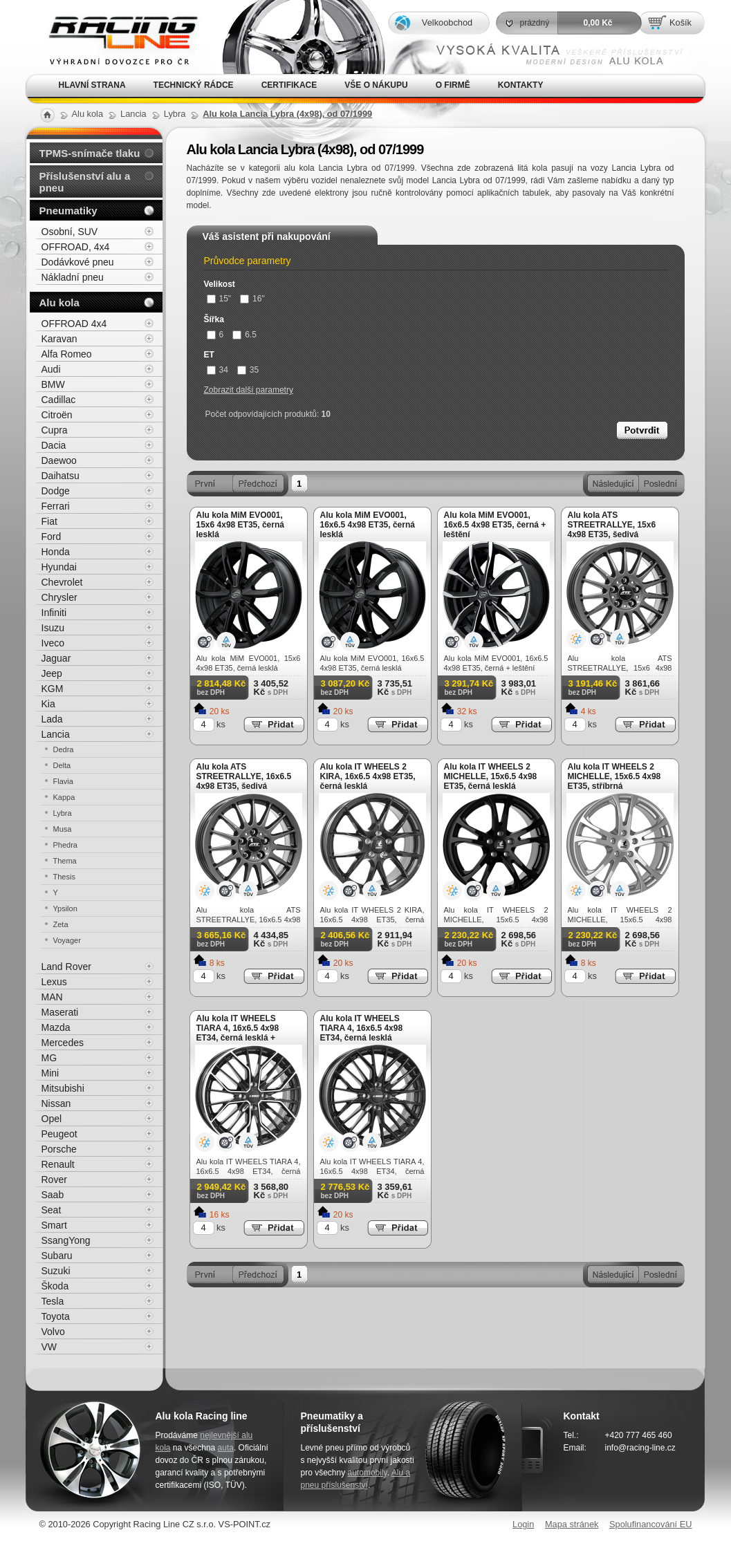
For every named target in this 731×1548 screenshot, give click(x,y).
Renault (58, 1164)
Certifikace (289, 85)
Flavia (63, 781)
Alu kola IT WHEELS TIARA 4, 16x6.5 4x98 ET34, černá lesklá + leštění (237, 1033)
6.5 (244, 334)
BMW (53, 384)
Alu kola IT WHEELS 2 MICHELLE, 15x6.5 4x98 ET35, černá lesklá (490, 776)
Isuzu (52, 627)
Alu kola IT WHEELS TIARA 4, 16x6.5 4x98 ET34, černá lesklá (361, 1028)
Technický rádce (194, 85)
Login (523, 1524)
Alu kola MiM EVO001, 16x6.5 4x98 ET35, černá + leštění (495, 524)
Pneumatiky (68, 210)
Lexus (54, 981)
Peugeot (59, 1133)
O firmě (453, 85)
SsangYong (66, 1240)
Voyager (67, 940)
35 (248, 370)
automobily (367, 1472)
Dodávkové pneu (77, 262)
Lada (52, 719)
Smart (54, 1225)
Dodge (55, 490)
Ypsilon (65, 908)
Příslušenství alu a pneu (85, 182)
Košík (680, 22)
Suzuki (56, 1270)
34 (217, 370)
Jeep (51, 673)
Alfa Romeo (66, 354)
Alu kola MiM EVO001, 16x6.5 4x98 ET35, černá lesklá (367, 524)
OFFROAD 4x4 (74, 323)
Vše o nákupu (375, 85)
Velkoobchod (447, 22)
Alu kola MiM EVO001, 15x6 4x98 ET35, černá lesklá (240, 524)
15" (219, 299)
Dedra (63, 749)
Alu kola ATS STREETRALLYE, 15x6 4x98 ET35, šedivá (612, 524)
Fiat (49, 521)
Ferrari (55, 506)
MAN (52, 997)
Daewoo (59, 460)
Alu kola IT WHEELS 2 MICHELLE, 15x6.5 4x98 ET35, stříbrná (614, 776)
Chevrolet (62, 582)
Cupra (54, 430)
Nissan (56, 1103)
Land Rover (66, 966)
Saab (52, 1194)
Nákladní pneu (72, 277)
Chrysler (59, 597)
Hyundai (59, 566)
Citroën (57, 414)
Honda (55, 551)
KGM (52, 688)
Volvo (53, 1331)
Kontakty (521, 85)
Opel (51, 1118)
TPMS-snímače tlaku (89, 153)
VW (49, 1346)
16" (252, 299)
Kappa (64, 797)
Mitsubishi (62, 1088)
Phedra (65, 845)
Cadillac (58, 399)
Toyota (55, 1316)
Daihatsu (60, 475)
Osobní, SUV (69, 231)
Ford (51, 536)
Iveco (52, 643)
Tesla (52, 1301)
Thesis (64, 877)
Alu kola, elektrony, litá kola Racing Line (114, 37)
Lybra (62, 813)
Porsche (59, 1149)
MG (49, 1057)
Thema (65, 861)
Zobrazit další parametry (248, 390)
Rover (54, 1179)
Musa (62, 829)
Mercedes (62, 1042)
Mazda (56, 1027)
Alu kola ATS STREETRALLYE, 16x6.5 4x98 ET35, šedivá (244, 776)
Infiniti (54, 612)
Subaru (57, 1255)
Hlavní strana (92, 85)
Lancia (55, 734)
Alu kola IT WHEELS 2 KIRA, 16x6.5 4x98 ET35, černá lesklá (368, 776)
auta (226, 1448)
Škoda (55, 1285)
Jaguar (56, 658)
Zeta (60, 924)
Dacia (53, 445)
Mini (50, 1073)
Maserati (60, 1012)
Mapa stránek (572, 1524)
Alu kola (59, 302)
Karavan (59, 338)
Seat (51, 1209)
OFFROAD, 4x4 (75, 246)
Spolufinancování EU (650, 1524)
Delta (62, 765)
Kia (48, 703)
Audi (51, 369)
